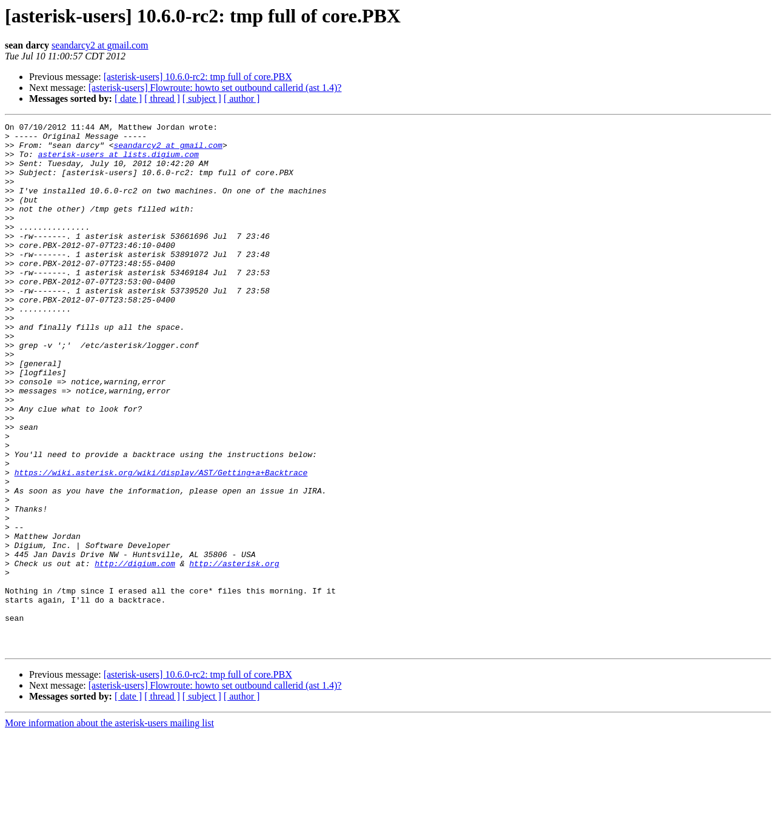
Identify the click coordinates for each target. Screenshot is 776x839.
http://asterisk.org (234, 652)
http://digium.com (135, 652)
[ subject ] (201, 98)
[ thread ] (162, 98)
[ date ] (128, 98)
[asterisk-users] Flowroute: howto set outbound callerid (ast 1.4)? (215, 87)
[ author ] (242, 98)
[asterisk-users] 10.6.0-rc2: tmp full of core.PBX (198, 77)
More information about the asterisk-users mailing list (109, 828)
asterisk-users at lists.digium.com (118, 161)
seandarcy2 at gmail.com (100, 45)
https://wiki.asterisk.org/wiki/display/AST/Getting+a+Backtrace (161, 543)
